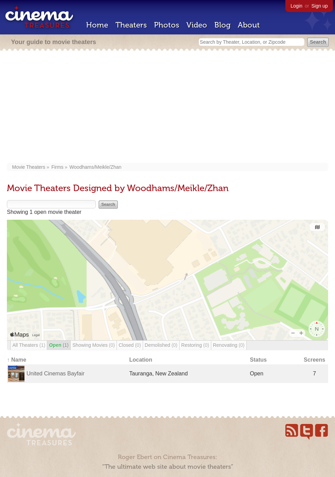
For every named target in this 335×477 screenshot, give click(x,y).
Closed (130, 345)
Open (59, 345)
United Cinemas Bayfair (55, 373)
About (249, 25)
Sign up (320, 6)
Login (296, 6)
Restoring (195, 345)
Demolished (161, 345)
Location (140, 360)
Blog (222, 25)
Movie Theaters (28, 167)
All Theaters (28, 345)
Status (258, 360)
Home (97, 25)
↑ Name (16, 360)
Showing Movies (93, 345)
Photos (166, 25)
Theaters (131, 25)
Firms (57, 167)
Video (196, 25)
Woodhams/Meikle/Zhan (96, 167)
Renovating (229, 345)
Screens (314, 360)
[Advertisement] (168, 107)
